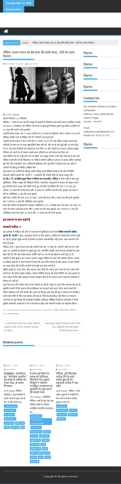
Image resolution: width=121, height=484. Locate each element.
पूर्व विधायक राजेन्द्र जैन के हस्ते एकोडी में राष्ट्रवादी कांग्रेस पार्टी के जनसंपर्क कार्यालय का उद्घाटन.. (22, 327)
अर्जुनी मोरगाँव (35, 440)
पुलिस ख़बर (15, 427)
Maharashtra (36, 310)
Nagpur (47, 432)
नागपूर (7, 427)
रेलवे (22, 427)
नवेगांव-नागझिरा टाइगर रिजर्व (40, 453)
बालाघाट (33, 457)
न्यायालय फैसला (13, 313)
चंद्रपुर (43, 444)
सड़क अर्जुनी (34, 461)
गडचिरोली (45, 440)
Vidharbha (47, 310)
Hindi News (24, 310)
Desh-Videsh (10, 410)
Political (34, 436)
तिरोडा (45, 449)
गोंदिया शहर (61, 419)
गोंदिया (56, 310)
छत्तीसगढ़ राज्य (35, 449)
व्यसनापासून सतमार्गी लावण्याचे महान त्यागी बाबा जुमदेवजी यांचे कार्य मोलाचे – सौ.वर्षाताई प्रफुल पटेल (62, 327)
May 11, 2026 (11, 365)
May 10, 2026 (63, 365)
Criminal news (12, 310)
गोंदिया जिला (64, 310)
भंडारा (41, 457)
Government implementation (37, 421)
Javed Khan (32, 63)
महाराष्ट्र (47, 457)
